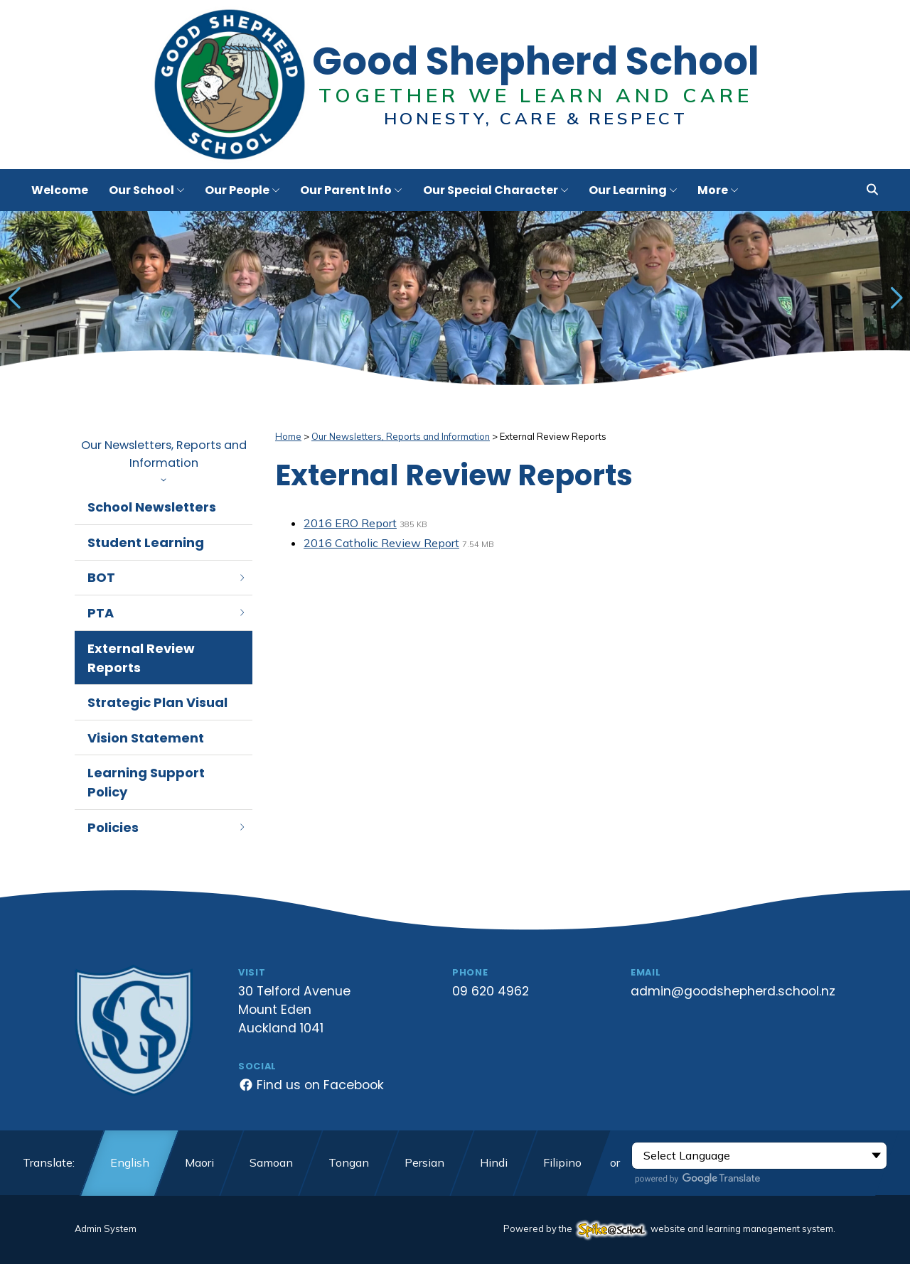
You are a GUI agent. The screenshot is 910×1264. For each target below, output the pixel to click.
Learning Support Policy (146, 782)
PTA (167, 613)
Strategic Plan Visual (157, 702)
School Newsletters (151, 507)
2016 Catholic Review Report (381, 543)
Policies (167, 827)
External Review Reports (141, 657)
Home (288, 436)
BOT (167, 577)
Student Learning (145, 542)
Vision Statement (145, 738)
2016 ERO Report (350, 523)
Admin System (105, 1228)
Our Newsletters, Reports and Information (163, 459)
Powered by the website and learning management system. (669, 1228)
